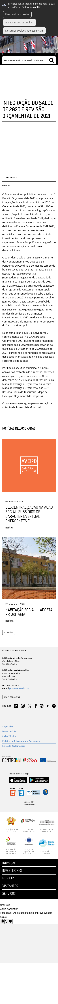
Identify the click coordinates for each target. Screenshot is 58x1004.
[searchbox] (29, 60)
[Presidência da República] (11, 824)
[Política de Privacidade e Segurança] (29, 741)
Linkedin (16, 706)
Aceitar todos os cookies (19, 22)
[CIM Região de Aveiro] (46, 846)
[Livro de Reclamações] (29, 746)
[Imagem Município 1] (29, 41)
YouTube (48, 707)
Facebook (36, 706)
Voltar (10, 632)
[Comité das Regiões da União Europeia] (29, 845)
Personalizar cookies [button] (17, 14)
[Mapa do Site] (29, 731)
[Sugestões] (29, 726)
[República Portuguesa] (29, 824)
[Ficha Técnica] (29, 736)
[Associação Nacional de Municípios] (11, 845)
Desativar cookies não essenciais (24, 30)
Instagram (23, 706)
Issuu (41, 706)
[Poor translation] (8, 921)
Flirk (54, 706)
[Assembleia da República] (46, 826)
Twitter (30, 706)
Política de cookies (31, 7)
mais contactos (12, 696)
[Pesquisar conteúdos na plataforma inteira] (51, 60)
